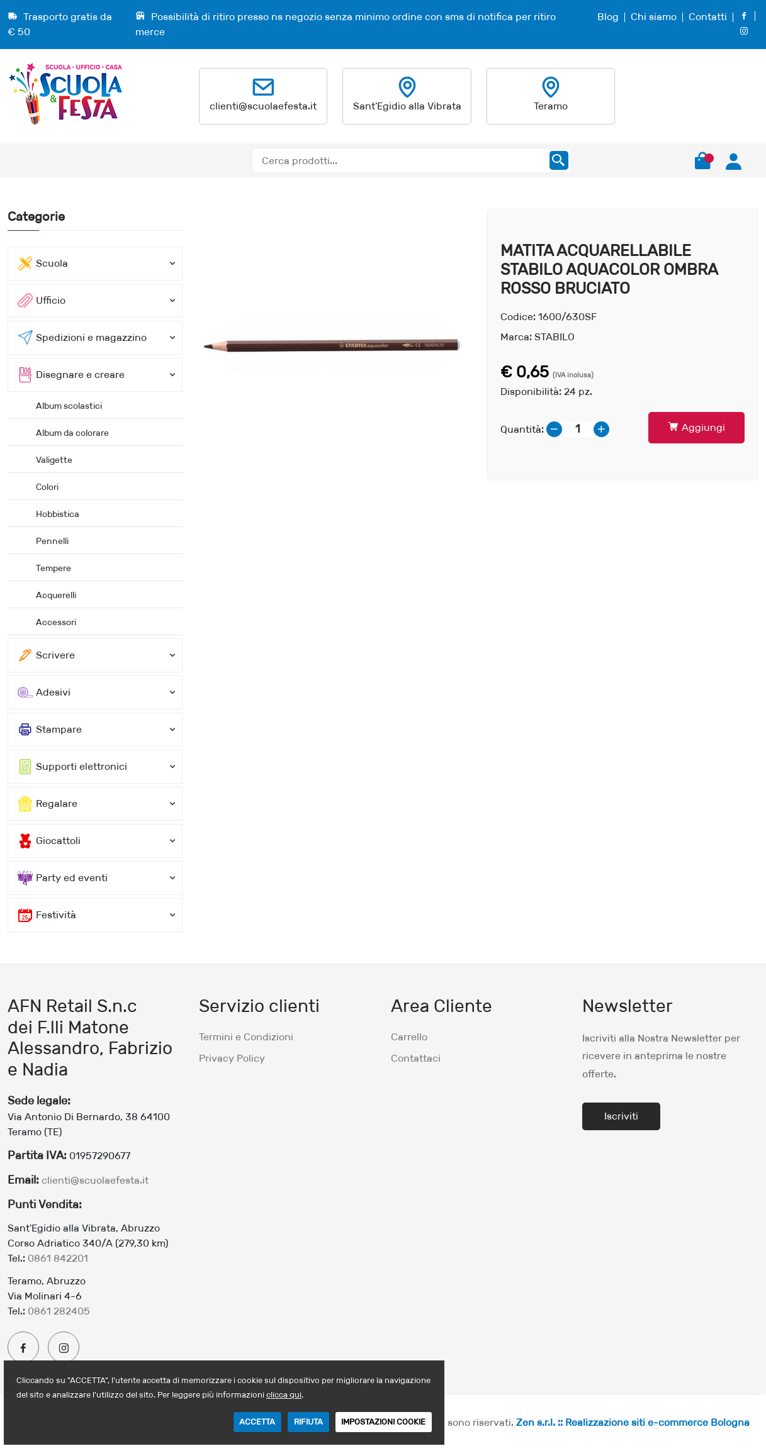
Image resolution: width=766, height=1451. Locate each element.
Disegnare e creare (71, 374)
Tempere (53, 568)
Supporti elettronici (72, 766)
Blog (608, 17)
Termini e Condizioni (246, 1037)
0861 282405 (59, 1311)
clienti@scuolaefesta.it (263, 106)
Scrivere (46, 655)
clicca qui (283, 1394)
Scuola (43, 263)
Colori (47, 486)
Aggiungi (696, 427)
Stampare (50, 729)
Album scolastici (69, 405)
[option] (335, 344)
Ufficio (41, 300)
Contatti (708, 17)
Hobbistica (57, 514)
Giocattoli (49, 840)
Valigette (54, 459)
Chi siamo (654, 17)
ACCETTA (257, 1421)
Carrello (409, 1037)
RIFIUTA (308, 1421)
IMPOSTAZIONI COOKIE (383, 1421)
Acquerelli (56, 595)
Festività (47, 915)
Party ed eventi (63, 878)
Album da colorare (72, 432)
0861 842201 (58, 1258)
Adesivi (44, 692)
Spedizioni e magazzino (82, 337)
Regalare (47, 803)
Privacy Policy (232, 1058)
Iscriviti (621, 1116)
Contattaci (416, 1058)
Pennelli (52, 541)
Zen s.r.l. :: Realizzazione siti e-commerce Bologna (633, 1422)
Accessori (56, 622)
